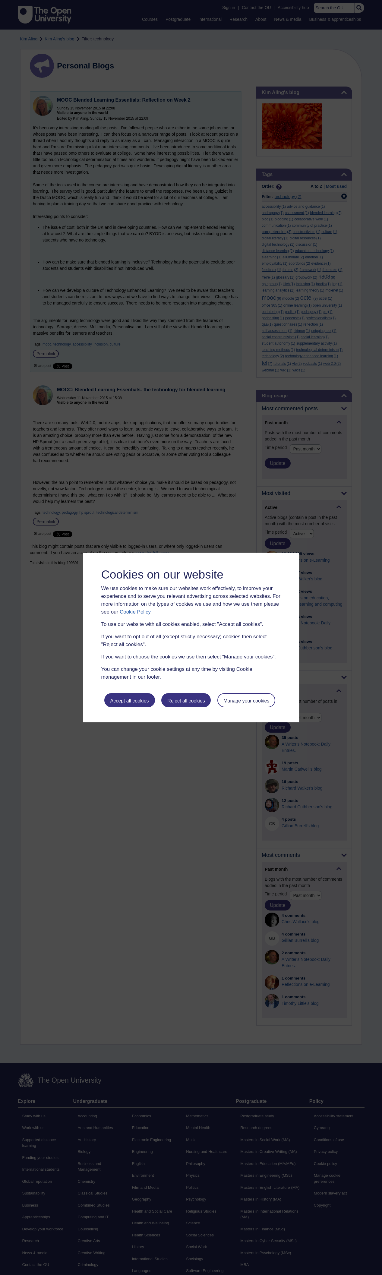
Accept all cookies (129, 700)
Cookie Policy (135, 612)
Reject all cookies (186, 700)
